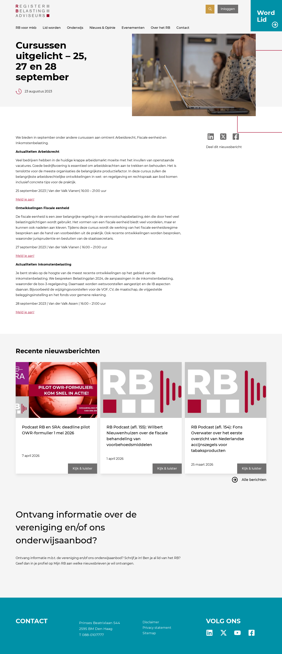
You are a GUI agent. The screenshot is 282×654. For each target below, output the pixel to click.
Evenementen (133, 28)
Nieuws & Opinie (102, 28)
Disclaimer (151, 622)
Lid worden (52, 28)
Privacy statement (157, 628)
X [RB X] (223, 632)
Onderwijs (75, 28)
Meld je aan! (25, 199)
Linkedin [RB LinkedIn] (209, 632)
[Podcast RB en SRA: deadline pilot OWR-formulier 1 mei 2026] (56, 390)
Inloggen (228, 9)
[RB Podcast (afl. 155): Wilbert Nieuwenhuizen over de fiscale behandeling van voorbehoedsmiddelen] (141, 390)
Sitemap (149, 633)
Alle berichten (254, 480)
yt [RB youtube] (237, 632)
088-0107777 (93, 635)
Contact (182, 28)
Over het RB (160, 28)
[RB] (32, 16)
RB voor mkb (26, 28)
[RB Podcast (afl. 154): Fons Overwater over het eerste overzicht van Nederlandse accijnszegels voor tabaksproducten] (225, 390)
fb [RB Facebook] (251, 632)
